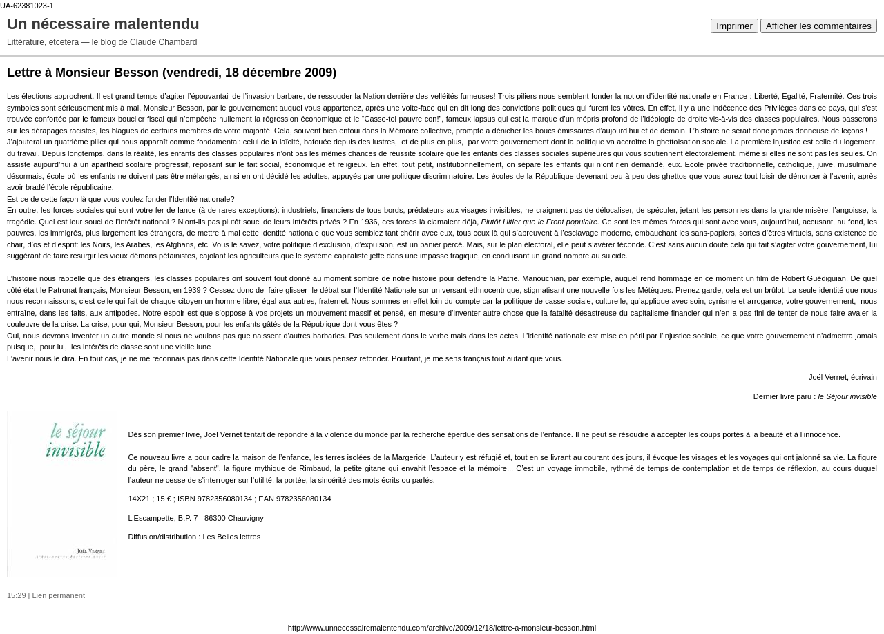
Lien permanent (58, 595)
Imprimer (734, 26)
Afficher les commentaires (819, 26)
